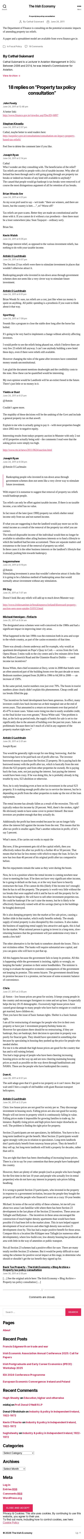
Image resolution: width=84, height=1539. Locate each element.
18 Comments (36, 46)
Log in (6, 1484)
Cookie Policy (11, 1522)
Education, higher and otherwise (44, 1397)
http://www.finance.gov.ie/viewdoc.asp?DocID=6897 (30, 115)
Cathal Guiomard (35, 21)
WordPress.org (12, 1497)
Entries (10, 1489)
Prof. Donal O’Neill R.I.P (28, 1404)
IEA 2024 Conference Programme (24, 1374)
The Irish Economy (42, 6)
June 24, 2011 (58, 21)
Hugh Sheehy (11, 1397)
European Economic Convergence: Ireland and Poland (36, 1381)
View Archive (11, 75)
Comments (12, 1493)
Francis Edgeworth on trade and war (25, 1346)
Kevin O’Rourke (12, 1422)
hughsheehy (10, 1433)
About (6, 1330)
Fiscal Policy (15, 46)
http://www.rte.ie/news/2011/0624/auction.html (27, 450)
